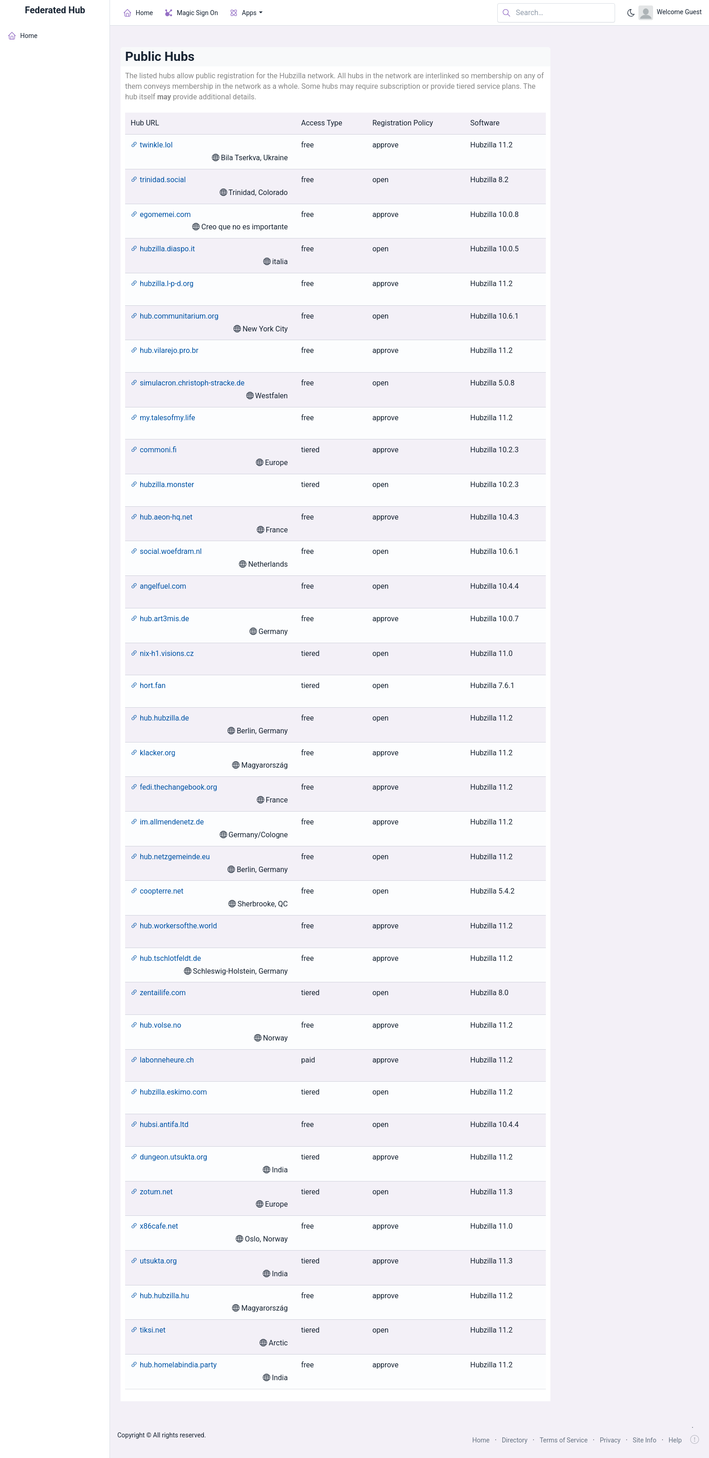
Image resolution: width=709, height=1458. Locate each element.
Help (675, 1440)
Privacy (610, 1440)
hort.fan (148, 685)
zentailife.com (158, 992)
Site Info (645, 1440)
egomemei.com (161, 214)
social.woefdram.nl (166, 551)
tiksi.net (148, 1330)
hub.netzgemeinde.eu (170, 856)
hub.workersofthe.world (174, 925)
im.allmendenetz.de (167, 822)
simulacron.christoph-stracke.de (187, 383)
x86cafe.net (154, 1226)
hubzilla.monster (162, 484)
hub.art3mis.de (160, 618)
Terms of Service (563, 1440)
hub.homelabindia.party (174, 1364)
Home (481, 1440)
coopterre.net (157, 891)
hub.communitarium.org (175, 316)
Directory (515, 1440)
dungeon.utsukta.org (169, 1157)
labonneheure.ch (162, 1060)
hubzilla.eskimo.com (169, 1092)
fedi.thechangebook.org (174, 787)
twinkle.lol (152, 145)
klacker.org (153, 752)
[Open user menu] (670, 12)
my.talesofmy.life (163, 417)
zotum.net (152, 1191)
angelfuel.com (158, 586)
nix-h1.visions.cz (162, 653)
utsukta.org (154, 1261)
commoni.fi (153, 449)
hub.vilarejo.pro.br (164, 350)
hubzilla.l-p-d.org (162, 283)
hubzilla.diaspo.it (163, 248)
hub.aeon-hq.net (161, 517)
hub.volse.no (156, 1025)
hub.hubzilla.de (160, 718)
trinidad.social (158, 179)
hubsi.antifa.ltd (159, 1124)
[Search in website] (556, 13)
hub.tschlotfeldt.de (166, 958)
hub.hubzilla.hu (160, 1295)
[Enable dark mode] (631, 13)
